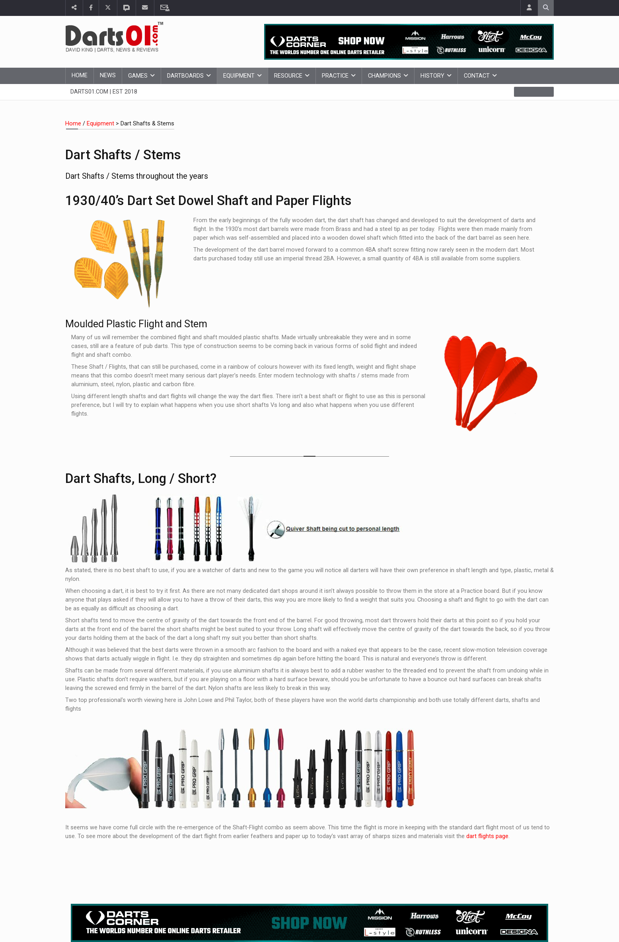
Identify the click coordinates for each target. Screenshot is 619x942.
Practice (335, 75)
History (432, 75)
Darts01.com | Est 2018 (103, 91)
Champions (384, 75)
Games (138, 75)
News (108, 75)
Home (80, 75)
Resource (288, 75)
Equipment (239, 75)
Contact (477, 75)
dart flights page (487, 836)
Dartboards (185, 75)
